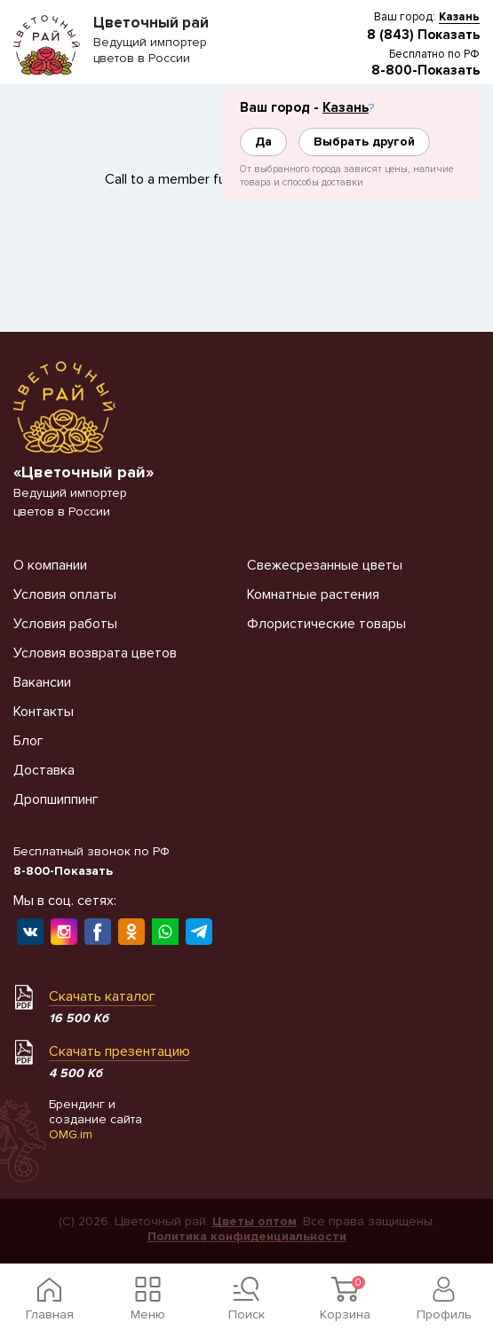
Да (263, 141)
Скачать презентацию (119, 1051)
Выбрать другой (364, 141)
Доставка (44, 770)
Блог (28, 741)
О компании (50, 565)
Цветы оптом (254, 1221)
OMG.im (70, 1134)
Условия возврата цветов (95, 653)
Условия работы (65, 624)
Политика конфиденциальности (246, 1236)
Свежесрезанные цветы (324, 565)
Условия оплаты (64, 594)
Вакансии (42, 682)
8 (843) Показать (423, 35)
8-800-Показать (425, 70)
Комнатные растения (313, 594)
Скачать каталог (102, 996)
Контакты (43, 711)
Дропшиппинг (56, 799)
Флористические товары (326, 624)
